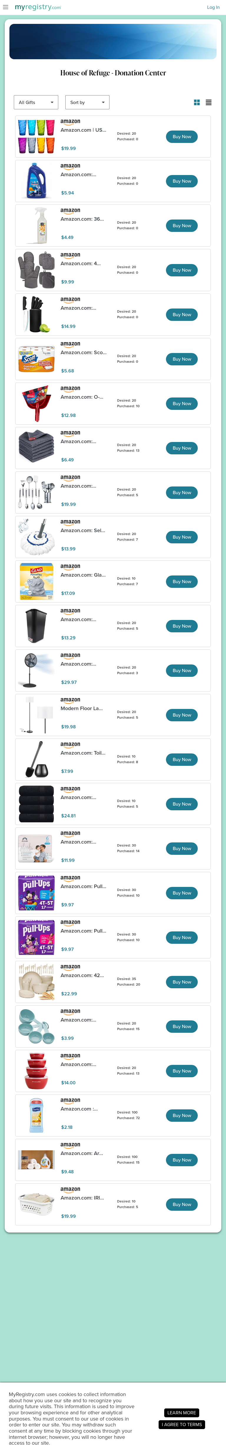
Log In (213, 7)
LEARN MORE (181, 1412)
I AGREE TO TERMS (182, 1424)
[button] (196, 102)
